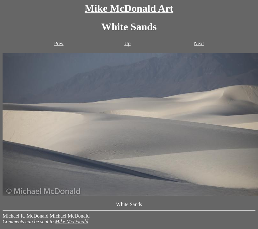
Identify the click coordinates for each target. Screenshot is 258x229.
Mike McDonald (71, 221)
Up (127, 43)
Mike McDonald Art (129, 8)
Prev (58, 43)
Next (199, 43)
